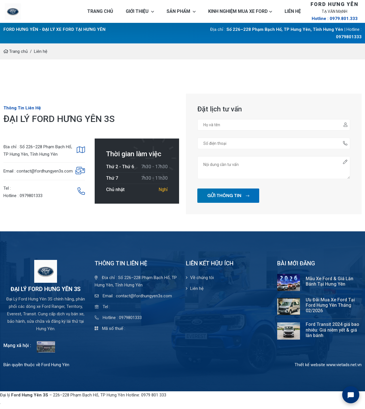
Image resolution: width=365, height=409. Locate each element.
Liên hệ (293, 12)
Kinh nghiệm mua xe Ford (240, 12)
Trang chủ (100, 12)
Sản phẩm (181, 12)
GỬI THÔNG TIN (228, 198)
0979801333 (349, 39)
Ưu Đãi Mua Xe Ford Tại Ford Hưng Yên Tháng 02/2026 (330, 308)
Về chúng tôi (200, 280)
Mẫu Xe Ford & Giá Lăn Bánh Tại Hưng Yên (329, 284)
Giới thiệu (140, 12)
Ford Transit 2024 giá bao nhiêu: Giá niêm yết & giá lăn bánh (332, 332)
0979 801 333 (153, 397)
